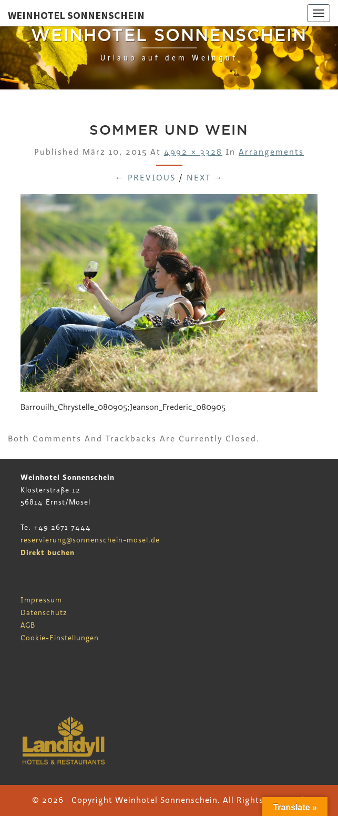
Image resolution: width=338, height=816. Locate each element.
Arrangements (271, 152)
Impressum (41, 600)
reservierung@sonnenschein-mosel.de (90, 540)
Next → (205, 178)
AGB (28, 625)
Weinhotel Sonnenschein (76, 15)
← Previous (145, 178)
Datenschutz (44, 612)
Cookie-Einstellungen (60, 637)
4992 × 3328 (193, 152)
